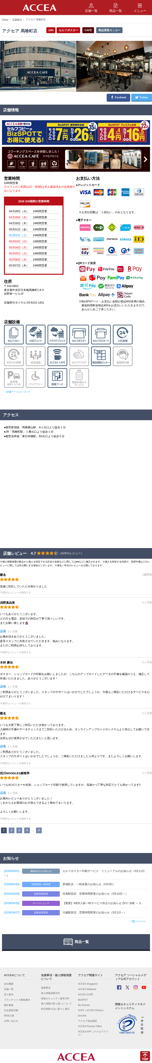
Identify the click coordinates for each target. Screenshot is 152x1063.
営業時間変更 (41, 893)
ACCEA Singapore (88, 983)
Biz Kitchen (84, 1005)
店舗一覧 (8, 989)
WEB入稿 (9, 1015)
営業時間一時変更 (40, 884)
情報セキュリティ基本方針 (55, 998)
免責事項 (45, 987)
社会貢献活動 (11, 1010)
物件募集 (8, 1005)
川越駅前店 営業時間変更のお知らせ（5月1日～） (95, 912)
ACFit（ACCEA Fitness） (91, 1010)
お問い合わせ (11, 1021)
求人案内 (8, 994)
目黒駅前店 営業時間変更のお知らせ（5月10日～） (95, 893)
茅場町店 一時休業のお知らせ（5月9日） (89, 884)
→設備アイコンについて (17, 391)
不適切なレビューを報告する (15, 592)
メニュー (140, 7)
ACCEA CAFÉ (85, 994)
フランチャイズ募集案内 (17, 999)
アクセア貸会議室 (87, 1021)
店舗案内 (17, 19)
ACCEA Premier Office (90, 1026)
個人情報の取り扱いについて (56, 1003)
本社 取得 (142, 1025)
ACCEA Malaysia (87, 989)
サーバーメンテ (41, 903)
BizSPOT (83, 999)
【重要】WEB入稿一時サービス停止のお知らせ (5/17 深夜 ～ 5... (103, 903)
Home (5, 19)
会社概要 (8, 983)
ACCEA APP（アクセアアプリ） (93, 1033)
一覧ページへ (137, 921)
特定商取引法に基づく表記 (55, 1009)
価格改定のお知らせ (41, 871)
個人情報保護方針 (50, 993)
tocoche (82, 1015)
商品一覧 (115, 7)
